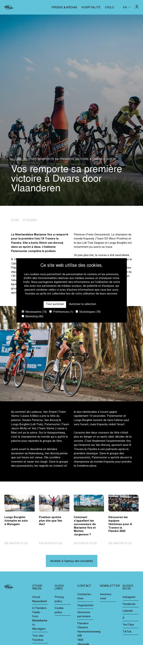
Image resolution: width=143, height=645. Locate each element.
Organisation (85, 605)
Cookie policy (59, 610)
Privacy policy (59, 599)
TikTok (127, 631)
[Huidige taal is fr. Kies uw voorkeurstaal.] (126, 7)
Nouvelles (19, 160)
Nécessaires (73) (34, 311)
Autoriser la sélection (82, 304)
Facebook (129, 604)
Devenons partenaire (84, 614)
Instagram (129, 597)
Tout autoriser (55, 304)
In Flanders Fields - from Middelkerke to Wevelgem (39, 618)
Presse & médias (64, 7)
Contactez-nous (84, 596)
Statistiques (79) (88, 311)
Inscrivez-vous (106, 596)
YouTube (128, 624)
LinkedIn (128, 611)
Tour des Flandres (38, 638)
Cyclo (109, 7)
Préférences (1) (61, 311)
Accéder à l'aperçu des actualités (71, 561)
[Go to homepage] (8, 7)
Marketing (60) (32, 316)
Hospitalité (91, 7)
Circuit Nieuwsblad (39, 599)
